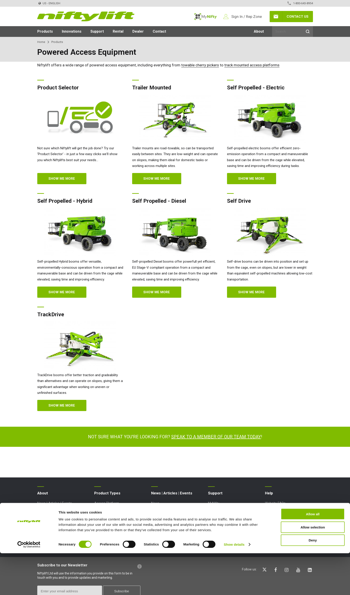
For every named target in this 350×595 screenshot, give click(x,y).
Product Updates (220, 539)
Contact (159, 31)
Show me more (61, 179)
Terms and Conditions (53, 510)
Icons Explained (276, 518)
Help (269, 493)
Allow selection (312, 569)
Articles (156, 510)
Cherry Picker (104, 525)
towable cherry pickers (200, 65)
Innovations (71, 31)
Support (97, 31)
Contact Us (297, 17)
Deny (313, 582)
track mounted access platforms (251, 65)
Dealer (138, 31)
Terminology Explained (281, 510)
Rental (118, 31)
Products (45, 31)
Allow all (313, 556)
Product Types (107, 493)
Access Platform (106, 503)
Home (41, 42)
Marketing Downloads (224, 525)
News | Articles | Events (54, 503)
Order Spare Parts (221, 532)
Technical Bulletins (221, 518)
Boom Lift (101, 518)
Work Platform (105, 539)
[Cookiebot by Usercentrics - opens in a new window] (28, 586)
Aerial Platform (105, 510)
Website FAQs (275, 503)
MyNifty (205, 16)
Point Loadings (219, 510)
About (259, 31)
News (155, 503)
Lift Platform (103, 532)
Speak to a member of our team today (216, 436)
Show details (234, 586)
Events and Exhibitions (167, 518)
